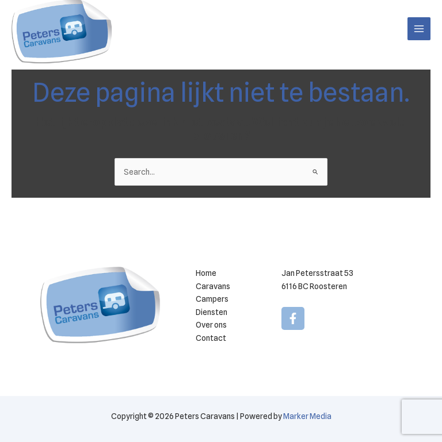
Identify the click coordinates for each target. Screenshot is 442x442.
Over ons (211, 324)
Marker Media (307, 416)
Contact (211, 338)
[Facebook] (292, 318)
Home (206, 273)
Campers (212, 298)
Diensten (211, 312)
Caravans (213, 286)
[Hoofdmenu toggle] (419, 29)
